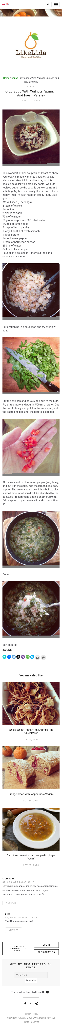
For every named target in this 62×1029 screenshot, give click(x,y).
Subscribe (31, 980)
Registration (46, 952)
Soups (15, 78)
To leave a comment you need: (17, 948)
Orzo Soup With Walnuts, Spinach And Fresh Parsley (31, 93)
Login (46, 945)
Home (6, 78)
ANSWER (11, 903)
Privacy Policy (31, 1014)
